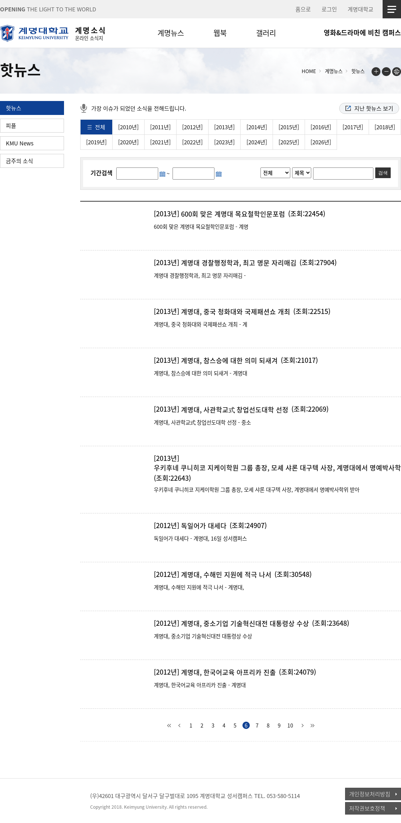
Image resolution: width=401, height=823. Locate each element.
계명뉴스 (170, 33)
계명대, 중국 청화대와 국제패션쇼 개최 (235, 312)
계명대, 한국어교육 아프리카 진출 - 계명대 (200, 685)
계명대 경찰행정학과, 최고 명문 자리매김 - (200, 275)
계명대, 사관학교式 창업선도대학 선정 (234, 410)
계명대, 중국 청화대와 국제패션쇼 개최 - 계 (200, 324)
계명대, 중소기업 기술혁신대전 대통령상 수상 (245, 623)
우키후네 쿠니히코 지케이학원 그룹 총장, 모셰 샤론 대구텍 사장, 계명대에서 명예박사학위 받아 (256, 490)
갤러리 (266, 33)
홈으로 (303, 9)
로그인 (329, 9)
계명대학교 (360, 9)
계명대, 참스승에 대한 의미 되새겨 (229, 360)
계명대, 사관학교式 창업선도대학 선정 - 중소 (202, 422)
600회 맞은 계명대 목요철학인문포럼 (233, 214)
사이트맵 (392, 9)
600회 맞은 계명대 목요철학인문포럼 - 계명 (201, 227)
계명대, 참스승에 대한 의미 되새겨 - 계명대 (200, 373)
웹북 (220, 33)
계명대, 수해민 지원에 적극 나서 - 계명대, (199, 587)
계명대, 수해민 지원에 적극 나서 (226, 575)
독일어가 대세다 (204, 526)
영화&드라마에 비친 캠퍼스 (362, 32)
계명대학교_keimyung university (34, 800)
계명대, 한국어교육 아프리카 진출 (228, 672)
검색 (383, 173)
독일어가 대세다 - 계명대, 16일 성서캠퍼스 (200, 538)
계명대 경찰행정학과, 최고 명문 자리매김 (239, 263)
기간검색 (102, 172)
